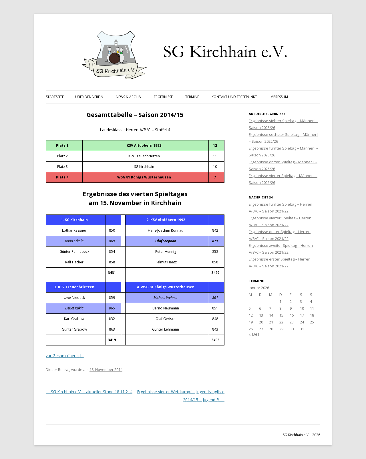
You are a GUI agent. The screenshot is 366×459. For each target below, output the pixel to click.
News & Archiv (128, 96)
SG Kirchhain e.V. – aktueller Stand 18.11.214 (89, 391)
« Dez (254, 334)
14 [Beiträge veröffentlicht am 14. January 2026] (271, 315)
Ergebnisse (163, 96)
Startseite (55, 96)
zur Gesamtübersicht (65, 355)
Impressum (279, 96)
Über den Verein (89, 96)
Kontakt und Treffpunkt (234, 96)
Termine (192, 96)
